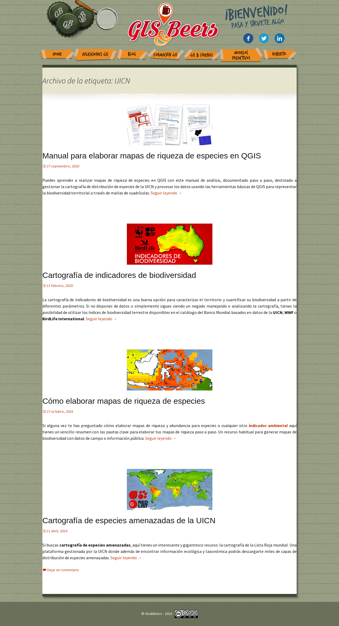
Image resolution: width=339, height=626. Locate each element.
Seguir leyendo (166, 193)
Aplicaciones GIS (95, 54)
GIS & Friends (201, 55)
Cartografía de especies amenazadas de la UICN (129, 520)
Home (57, 54)
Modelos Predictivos (241, 55)
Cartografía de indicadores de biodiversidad (119, 275)
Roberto (279, 54)
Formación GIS (165, 55)
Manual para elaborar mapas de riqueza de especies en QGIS (151, 155)
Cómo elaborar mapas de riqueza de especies (123, 401)
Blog (132, 54)
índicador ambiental (269, 425)
